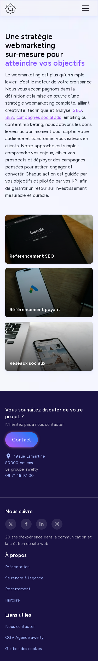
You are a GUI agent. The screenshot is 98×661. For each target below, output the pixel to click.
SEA (9, 117)
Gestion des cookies (23, 648)
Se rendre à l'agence (24, 577)
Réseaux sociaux (28, 363)
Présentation (17, 566)
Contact (21, 440)
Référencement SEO (32, 256)
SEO (77, 110)
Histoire (12, 600)
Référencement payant (35, 309)
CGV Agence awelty (24, 637)
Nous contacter (20, 626)
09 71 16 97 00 (19, 475)
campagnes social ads (38, 117)
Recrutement (17, 588)
